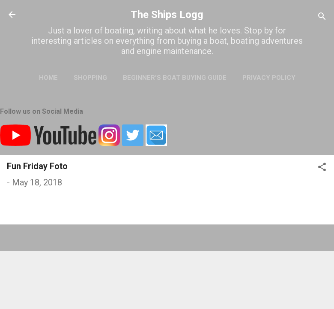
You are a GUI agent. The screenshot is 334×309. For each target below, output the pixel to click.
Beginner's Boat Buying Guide (175, 78)
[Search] (322, 17)
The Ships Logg (167, 15)
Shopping (90, 78)
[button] (322, 168)
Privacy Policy (268, 78)
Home (48, 78)
